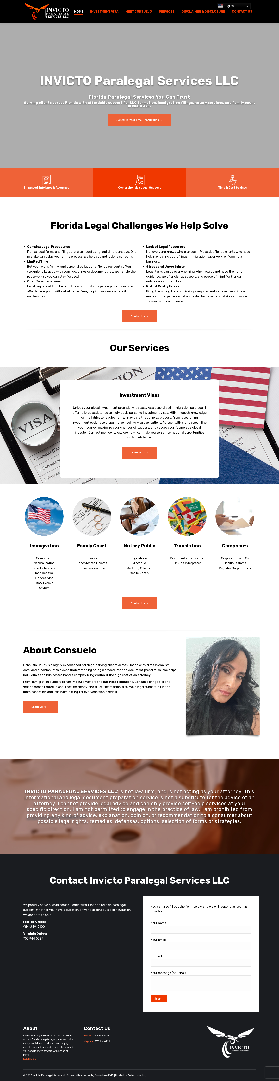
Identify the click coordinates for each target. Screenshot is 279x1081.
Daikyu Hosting (137, 1075)
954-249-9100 (34, 926)
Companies (235, 546)
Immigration (44, 546)
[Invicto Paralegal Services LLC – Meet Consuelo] (40, 707)
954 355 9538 (101, 1035)
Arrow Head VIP (104, 1075)
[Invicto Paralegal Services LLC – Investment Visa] (139, 453)
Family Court (92, 546)
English (226, 6)
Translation (187, 546)
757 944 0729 (33, 938)
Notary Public (139, 546)
